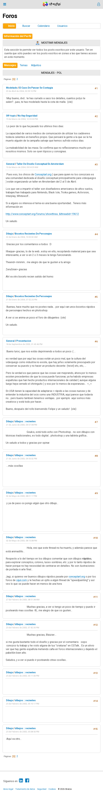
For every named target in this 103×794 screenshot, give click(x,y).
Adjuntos (36, 65)
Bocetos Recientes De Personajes (33, 233)
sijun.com (21, 580)
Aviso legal (8, 789)
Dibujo (9, 233)
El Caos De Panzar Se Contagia (36, 87)
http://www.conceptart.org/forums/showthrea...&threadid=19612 (42, 214)
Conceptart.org (43, 174)
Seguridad (41, 789)
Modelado (11, 87)
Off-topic (11, 115)
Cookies (52, 789)
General (10, 164)
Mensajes (10, 65)
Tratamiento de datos (25, 789)
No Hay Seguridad (27, 115)
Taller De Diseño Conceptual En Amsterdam (40, 164)
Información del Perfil (17, 36)
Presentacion (23, 341)
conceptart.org (77, 576)
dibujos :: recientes (25, 421)
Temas (24, 65)
